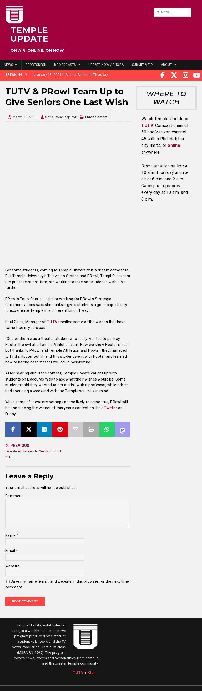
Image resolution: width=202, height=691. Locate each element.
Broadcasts (65, 65)
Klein (92, 673)
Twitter (110, 408)
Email (10, 551)
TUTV (51, 322)
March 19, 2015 (25, 117)
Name (11, 535)
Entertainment (96, 117)
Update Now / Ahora (106, 65)
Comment (14, 496)
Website (12, 566)
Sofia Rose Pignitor (60, 117)
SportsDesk (36, 65)
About (166, 65)
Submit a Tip (142, 65)
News (8, 65)
